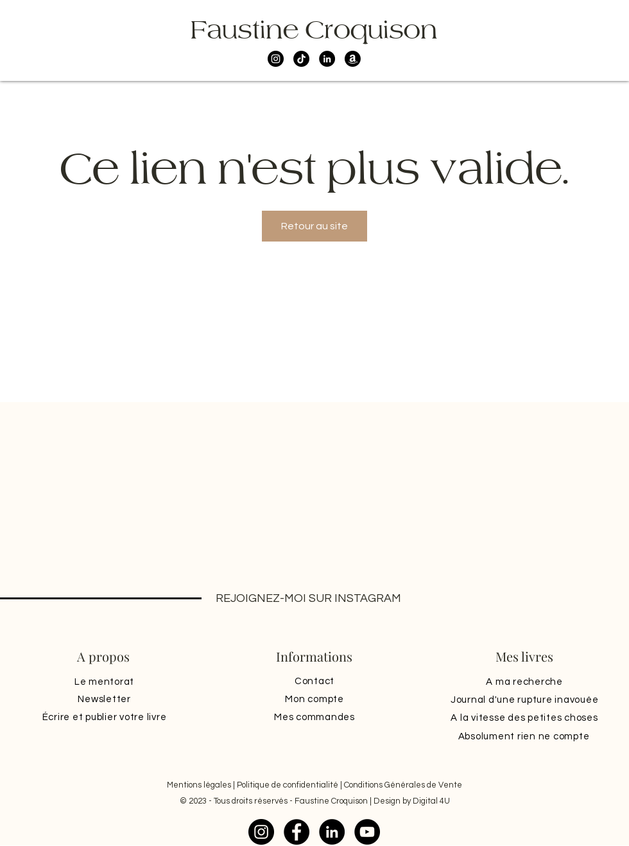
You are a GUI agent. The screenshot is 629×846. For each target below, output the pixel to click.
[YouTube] (367, 832)
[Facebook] (296, 832)
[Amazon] (353, 59)
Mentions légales (199, 784)
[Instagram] (276, 59)
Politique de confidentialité (287, 784)
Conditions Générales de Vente (403, 784)
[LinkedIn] (327, 59)
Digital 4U (431, 801)
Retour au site (314, 226)
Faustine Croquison (314, 29)
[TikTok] (301, 59)
